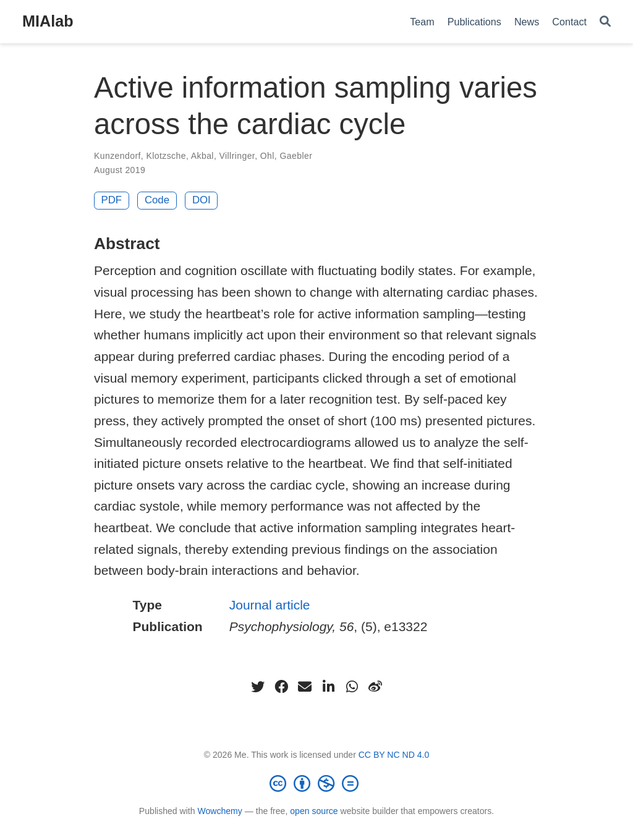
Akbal (202, 156)
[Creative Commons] (316, 783)
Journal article (269, 605)
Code (157, 200)
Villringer (237, 156)
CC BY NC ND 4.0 (394, 755)
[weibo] (375, 686)
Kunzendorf (117, 156)
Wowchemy (219, 811)
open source (314, 811)
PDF (111, 200)
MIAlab (48, 21)
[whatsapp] (351, 686)
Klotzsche (165, 156)
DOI (201, 200)
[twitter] (258, 686)
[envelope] (304, 686)
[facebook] (281, 686)
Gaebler (295, 156)
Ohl (267, 156)
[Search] (605, 22)
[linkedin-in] (328, 686)
